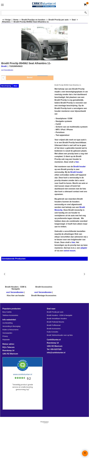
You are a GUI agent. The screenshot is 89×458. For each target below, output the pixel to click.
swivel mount (69, 251)
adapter (83, 248)
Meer (15, 86)
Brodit (4, 66)
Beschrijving (6, 86)
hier (77, 162)
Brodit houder (79, 167)
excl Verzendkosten (7, 70)
